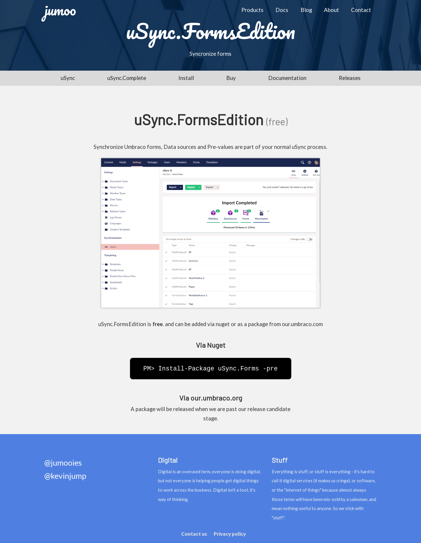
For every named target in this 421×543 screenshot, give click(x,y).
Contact (361, 10)
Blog (306, 10)
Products (252, 10)
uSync (68, 78)
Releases (350, 78)
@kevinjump (65, 476)
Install (186, 78)
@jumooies (63, 462)
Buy (231, 78)
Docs (282, 10)
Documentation (287, 78)
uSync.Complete (126, 78)
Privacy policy (230, 534)
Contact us (194, 534)
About (331, 10)
